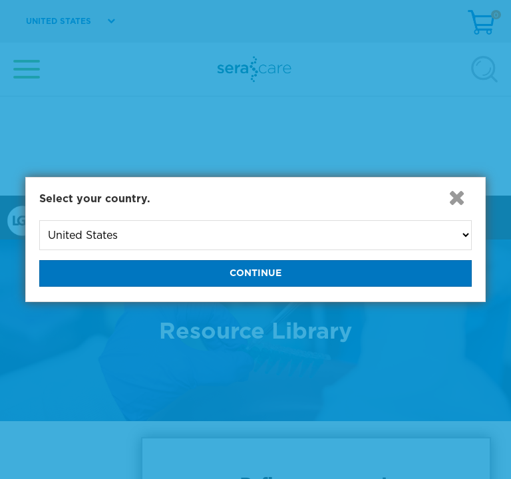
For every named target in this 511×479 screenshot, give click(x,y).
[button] (457, 197)
